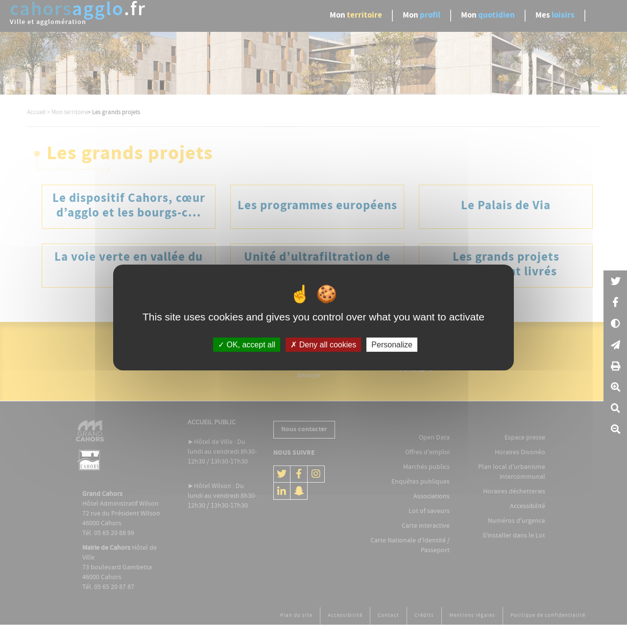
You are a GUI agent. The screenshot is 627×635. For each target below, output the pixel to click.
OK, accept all (246, 345)
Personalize (391, 345)
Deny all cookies (323, 345)
